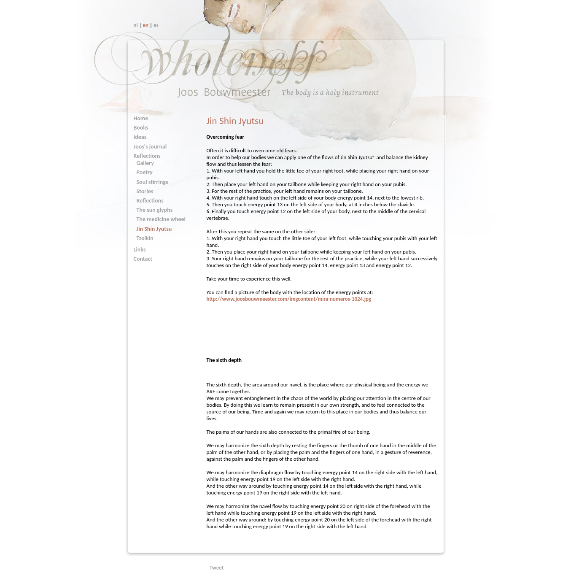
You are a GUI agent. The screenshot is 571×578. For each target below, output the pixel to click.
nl (136, 25)
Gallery (145, 163)
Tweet (217, 567)
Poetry (145, 172)
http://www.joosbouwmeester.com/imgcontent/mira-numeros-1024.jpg (288, 299)
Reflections (147, 155)
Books (141, 127)
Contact (143, 258)
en (146, 25)
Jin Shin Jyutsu (154, 228)
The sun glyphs (155, 209)
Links (140, 249)
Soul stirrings (152, 182)
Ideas (140, 136)
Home (141, 118)
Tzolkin (145, 238)
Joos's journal (150, 146)
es (156, 25)
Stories (145, 191)
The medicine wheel (161, 219)
